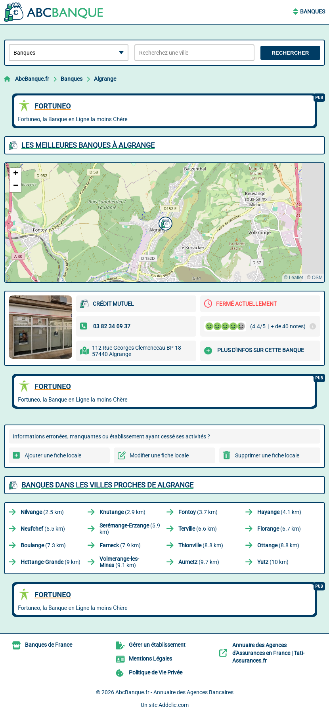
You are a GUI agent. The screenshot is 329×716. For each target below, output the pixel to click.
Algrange (105, 79)
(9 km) (50, 562)
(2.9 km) (122, 512)
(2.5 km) (42, 512)
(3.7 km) (198, 512)
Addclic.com (174, 705)
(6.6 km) (197, 529)
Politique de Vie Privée (155, 672)
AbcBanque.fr (32, 79)
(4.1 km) (279, 512)
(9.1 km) (119, 562)
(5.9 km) (129, 528)
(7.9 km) (120, 545)
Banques (312, 11)
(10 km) (273, 562)
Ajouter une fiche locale (53, 455)
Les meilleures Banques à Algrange (88, 145)
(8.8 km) (200, 545)
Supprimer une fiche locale (267, 455)
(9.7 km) (198, 562)
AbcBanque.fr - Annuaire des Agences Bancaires (174, 692)
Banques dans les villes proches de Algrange (107, 485)
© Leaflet (293, 277)
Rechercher (290, 53)
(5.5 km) (43, 529)
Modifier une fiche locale (159, 455)
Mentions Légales (150, 658)
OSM (317, 277)
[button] (164, 223)
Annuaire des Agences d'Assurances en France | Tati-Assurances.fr (268, 653)
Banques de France (48, 645)
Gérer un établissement (157, 645)
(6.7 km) (279, 529)
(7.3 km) (43, 545)
